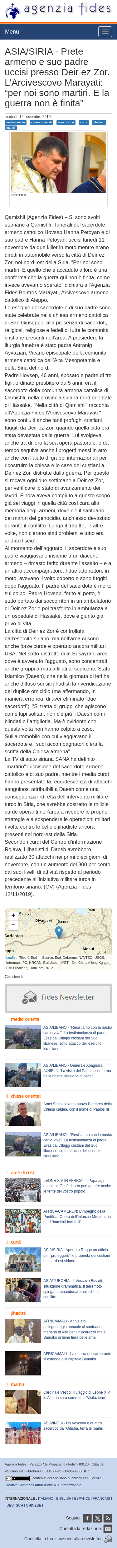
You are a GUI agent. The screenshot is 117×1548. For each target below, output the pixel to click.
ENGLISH (63, 1498)
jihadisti (99, 122)
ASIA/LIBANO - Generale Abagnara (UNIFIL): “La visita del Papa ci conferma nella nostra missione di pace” (77, 1070)
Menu (12, 32)
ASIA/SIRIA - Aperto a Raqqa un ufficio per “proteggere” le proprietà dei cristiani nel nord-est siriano (76, 1255)
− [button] (13, 925)
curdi (83, 122)
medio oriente (15, 122)
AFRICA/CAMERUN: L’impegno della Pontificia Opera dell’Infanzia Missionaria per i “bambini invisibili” (77, 1216)
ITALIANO (45, 1498)
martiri (10, 127)
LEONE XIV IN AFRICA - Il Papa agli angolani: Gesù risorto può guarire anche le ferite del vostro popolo (77, 1185)
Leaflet (11, 957)
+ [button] (13, 916)
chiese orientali (41, 122)
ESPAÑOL (82, 1498)
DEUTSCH (15, 1505)
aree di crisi (66, 122)
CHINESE (33, 1505)
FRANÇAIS (101, 1498)
